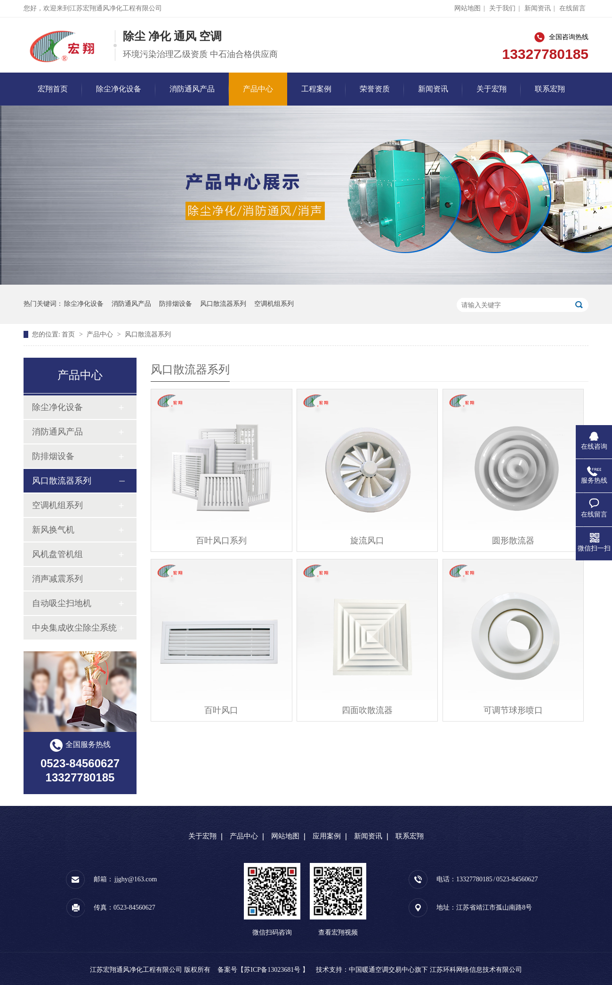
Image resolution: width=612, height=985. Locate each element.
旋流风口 (367, 540)
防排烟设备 (175, 303)
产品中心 (258, 89)
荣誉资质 (375, 89)
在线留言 (572, 8)
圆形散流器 (513, 540)
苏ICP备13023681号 (272, 969)
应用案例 (327, 836)
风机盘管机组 (57, 554)
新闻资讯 (537, 8)
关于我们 (502, 8)
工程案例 (316, 89)
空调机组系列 (274, 303)
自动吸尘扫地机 (61, 603)
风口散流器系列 (223, 303)
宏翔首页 (53, 89)
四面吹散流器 (367, 710)
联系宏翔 (550, 89)
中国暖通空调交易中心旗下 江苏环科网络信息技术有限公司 (435, 969)
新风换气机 (53, 529)
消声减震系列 (57, 578)
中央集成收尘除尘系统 (74, 627)
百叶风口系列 (221, 540)
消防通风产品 (192, 89)
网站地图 (467, 8)
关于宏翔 (491, 89)
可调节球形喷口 (513, 710)
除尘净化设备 (118, 89)
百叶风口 (221, 710)
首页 (69, 334)
